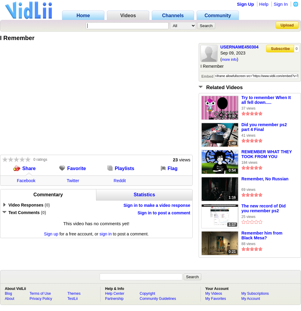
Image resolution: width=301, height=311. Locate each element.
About (9, 299)
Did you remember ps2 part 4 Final (264, 127)
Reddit (120, 180)
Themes (73, 293)
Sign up (51, 234)
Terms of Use (40, 293)
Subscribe (280, 48)
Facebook (26, 180)
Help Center (114, 293)
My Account (250, 299)
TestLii (72, 299)
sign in (106, 234)
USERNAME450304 (239, 47)
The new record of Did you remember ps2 (263, 208)
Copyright (147, 293)
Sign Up (245, 4)
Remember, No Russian (264, 178)
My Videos (213, 293)
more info (229, 60)
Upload (287, 25)
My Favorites (215, 299)
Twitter (73, 180)
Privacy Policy (40, 299)
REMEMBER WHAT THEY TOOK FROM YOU (266, 154)
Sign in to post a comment (164, 212)
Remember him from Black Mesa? (261, 235)
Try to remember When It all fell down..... (266, 100)
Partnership (114, 299)
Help (263, 4)
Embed (207, 76)
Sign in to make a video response (156, 205)
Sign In (281, 4)
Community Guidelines (158, 299)
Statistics (144, 194)
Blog (8, 293)
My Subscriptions (255, 293)
